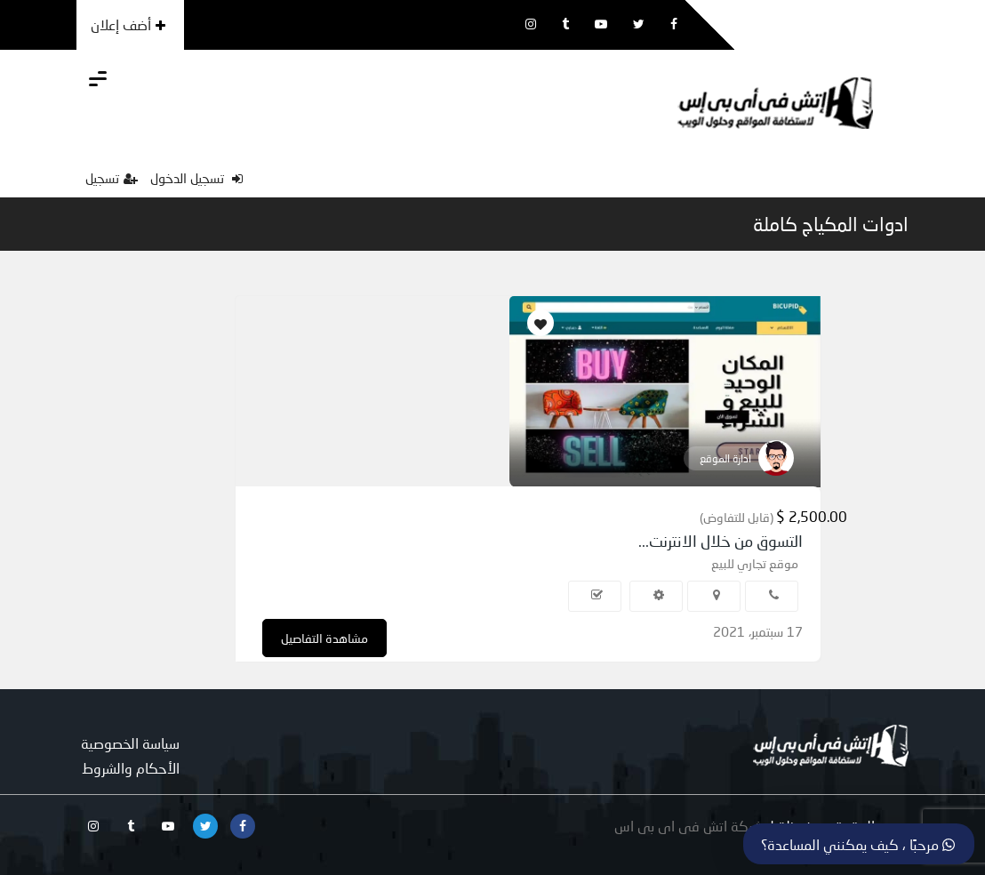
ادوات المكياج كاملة (831, 224)
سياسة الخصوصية (130, 743)
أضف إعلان (128, 24)
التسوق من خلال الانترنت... (720, 540)
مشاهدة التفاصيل (324, 638)
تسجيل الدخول (196, 178)
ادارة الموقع (725, 458)
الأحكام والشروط (131, 767)
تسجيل (111, 178)
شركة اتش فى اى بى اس (689, 825)
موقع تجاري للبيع (754, 563)
